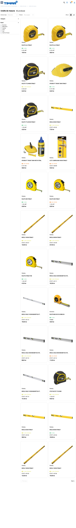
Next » (73, 481)
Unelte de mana (23, 6)
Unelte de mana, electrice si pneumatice (9, 6)
